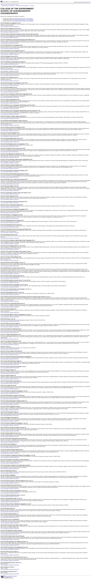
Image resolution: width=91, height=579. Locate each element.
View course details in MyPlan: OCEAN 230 (10, 75)
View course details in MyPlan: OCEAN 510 (10, 326)
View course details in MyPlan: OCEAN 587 (10, 533)
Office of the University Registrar (11, 576)
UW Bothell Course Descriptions (7, 5)
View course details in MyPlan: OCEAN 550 (10, 463)
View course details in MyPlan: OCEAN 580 (10, 511)
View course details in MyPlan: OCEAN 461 (10, 243)
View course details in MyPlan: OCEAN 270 (10, 102)
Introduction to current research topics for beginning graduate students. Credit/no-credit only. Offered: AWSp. (23, 319)
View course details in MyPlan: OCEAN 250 (10, 91)
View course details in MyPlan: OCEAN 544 (10, 442)
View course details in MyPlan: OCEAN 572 (10, 501)
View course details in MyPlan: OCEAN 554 (10, 473)
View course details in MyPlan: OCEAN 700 (10, 569)
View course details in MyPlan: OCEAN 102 (10, 31)
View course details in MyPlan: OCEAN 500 (10, 301)
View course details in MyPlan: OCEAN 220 (10, 69)
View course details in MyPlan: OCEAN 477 (10, 260)
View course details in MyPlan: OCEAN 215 (10, 64)
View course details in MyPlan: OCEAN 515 (10, 354)
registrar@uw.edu (8, 577)
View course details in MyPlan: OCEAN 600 (10, 564)
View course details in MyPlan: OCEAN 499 (10, 294)
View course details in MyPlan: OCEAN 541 (10, 436)
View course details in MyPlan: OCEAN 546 (10, 453)
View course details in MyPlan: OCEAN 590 (10, 549)
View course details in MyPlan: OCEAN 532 (10, 409)
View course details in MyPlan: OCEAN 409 (10, 190)
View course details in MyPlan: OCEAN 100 (10, 26)
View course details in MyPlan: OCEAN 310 (10, 130)
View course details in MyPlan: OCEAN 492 (10, 278)
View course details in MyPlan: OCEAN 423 (10, 207)
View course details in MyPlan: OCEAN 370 (10, 168)
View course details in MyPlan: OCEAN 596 (10, 560)
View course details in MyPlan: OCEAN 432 (10, 218)
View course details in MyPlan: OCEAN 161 (10, 43)
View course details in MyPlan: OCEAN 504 (10, 312)
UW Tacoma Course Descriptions (22, 5)
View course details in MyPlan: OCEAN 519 (10, 367)
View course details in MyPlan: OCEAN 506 (10, 316)
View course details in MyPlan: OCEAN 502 (10, 306)
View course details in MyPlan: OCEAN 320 (10, 136)
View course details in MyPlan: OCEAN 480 (10, 273)
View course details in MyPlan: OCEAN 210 (10, 59)
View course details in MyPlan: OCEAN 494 (10, 282)
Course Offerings (29, 18)
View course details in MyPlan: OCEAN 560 (10, 488)
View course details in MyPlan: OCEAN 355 (10, 157)
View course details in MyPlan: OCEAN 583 (10, 517)
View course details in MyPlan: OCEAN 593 (10, 554)
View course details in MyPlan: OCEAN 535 (10, 420)
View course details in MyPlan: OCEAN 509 (10, 321)
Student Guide (15, 4)
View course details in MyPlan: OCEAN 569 (10, 492)
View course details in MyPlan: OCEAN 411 (10, 193)
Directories (81, 2)
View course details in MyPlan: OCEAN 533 (10, 415)
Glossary (31, 5)
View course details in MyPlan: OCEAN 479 (10, 265)
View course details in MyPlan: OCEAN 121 (10, 37)
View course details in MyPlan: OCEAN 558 (10, 478)
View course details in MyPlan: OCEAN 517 (10, 358)
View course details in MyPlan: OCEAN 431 (10, 212)
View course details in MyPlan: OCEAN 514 (10, 348)
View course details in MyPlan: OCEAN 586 (10, 528)
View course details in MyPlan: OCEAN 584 (10, 522)
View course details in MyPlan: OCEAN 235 (10, 80)
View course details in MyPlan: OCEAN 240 (10, 85)
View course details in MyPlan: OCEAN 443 (10, 222)
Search (76, 2)
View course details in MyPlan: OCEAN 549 (10, 457)
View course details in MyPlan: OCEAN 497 (10, 290)
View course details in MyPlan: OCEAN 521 (10, 378)
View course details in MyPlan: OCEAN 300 (10, 125)
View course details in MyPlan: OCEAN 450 (10, 238)
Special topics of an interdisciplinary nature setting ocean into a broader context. (17, 144)
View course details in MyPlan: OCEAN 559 (10, 482)
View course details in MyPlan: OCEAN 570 (10, 496)
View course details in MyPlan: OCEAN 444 (10, 227)
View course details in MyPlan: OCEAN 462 (10, 249)
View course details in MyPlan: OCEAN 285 (10, 108)
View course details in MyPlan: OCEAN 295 (10, 118)
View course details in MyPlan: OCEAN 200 (10, 48)
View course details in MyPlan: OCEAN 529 (10, 393)
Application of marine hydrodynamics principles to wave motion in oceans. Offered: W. (18, 347)
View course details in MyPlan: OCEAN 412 (10, 199)
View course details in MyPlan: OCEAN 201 (10, 54)
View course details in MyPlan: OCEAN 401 (10, 171)
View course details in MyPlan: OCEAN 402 (10, 177)
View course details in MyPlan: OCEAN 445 (10, 232)
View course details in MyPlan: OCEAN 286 (10, 114)
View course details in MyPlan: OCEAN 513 (10, 344)
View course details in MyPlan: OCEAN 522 (10, 383)
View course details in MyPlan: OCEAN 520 (10, 373)
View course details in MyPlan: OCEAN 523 (10, 388)
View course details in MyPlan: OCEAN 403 (10, 183)
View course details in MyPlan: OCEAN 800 (10, 573)
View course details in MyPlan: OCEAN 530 (10, 398)
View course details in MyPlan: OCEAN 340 (10, 146)
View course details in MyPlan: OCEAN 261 (10, 97)
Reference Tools (87, 2)
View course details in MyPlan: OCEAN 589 (10, 545)
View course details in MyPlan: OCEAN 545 (10, 447)
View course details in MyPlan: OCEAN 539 (10, 425)
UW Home (3, 4)
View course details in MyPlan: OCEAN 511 (10, 332)
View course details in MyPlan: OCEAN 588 (10, 539)
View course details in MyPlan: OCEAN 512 (10, 338)
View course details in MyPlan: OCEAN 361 (10, 162)
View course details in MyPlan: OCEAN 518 (10, 364)
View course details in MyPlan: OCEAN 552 (10, 468)
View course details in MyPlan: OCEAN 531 (10, 404)
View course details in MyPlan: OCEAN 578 (10, 506)
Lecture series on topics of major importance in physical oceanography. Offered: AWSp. (18, 491)
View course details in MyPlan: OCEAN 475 (10, 254)
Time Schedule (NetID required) (18, 18)
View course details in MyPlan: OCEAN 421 (10, 202)
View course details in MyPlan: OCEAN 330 (10, 141)
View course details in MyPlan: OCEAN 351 (10, 151)
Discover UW (8, 4)
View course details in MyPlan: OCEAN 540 (10, 430)
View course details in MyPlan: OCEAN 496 (10, 286)
